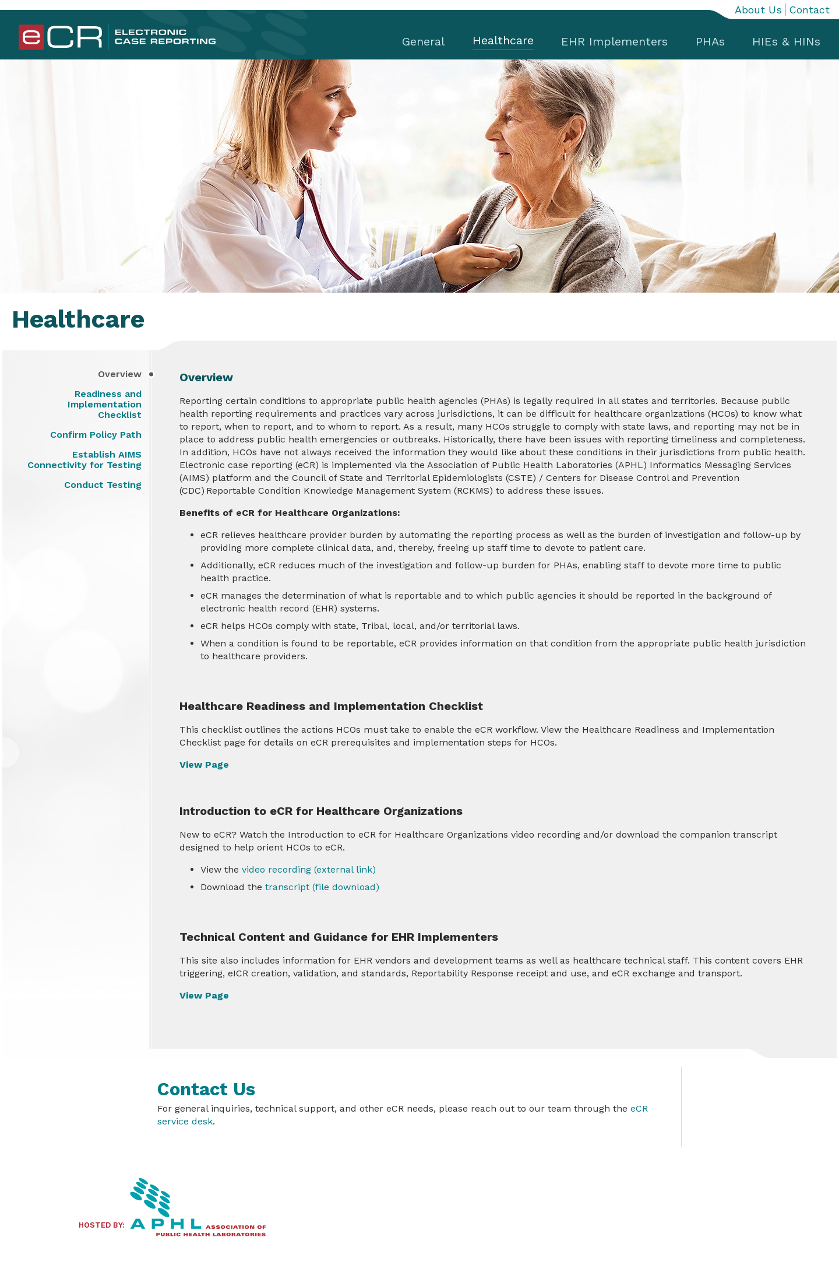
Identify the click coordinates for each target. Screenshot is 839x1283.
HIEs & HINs (786, 41)
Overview (120, 374)
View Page (204, 764)
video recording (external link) (309, 869)
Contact (809, 9)
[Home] (117, 47)
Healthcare (503, 40)
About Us (758, 9)
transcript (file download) (320, 886)
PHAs (710, 41)
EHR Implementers (614, 41)
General (423, 41)
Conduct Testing (103, 485)
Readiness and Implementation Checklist (105, 404)
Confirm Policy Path (96, 435)
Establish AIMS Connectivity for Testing (84, 459)
